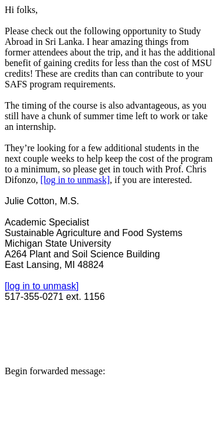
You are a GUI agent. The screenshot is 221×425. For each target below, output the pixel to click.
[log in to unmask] (75, 180)
